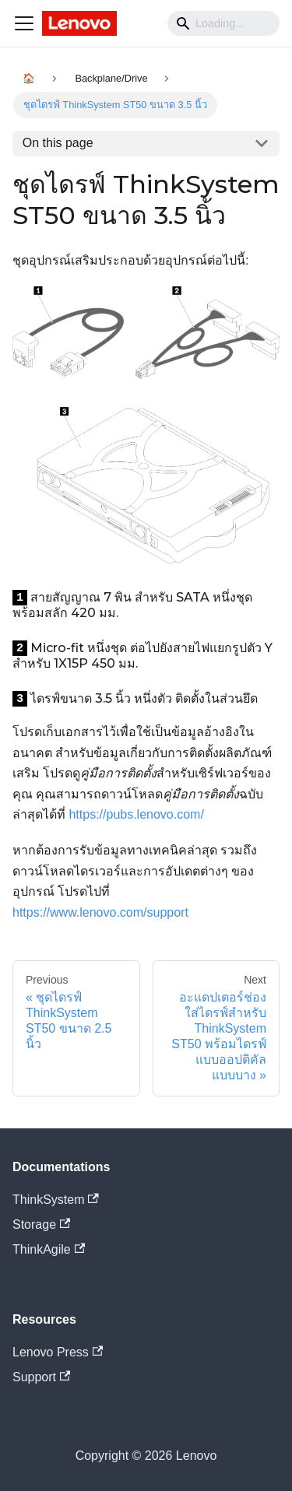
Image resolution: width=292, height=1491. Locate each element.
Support (41, 1377)
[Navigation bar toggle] (24, 23)
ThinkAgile (48, 1249)
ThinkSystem (55, 1199)
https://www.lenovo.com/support (100, 912)
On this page (58, 142)
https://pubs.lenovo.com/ (136, 814)
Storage (41, 1224)
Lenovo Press (57, 1352)
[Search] (223, 23)
